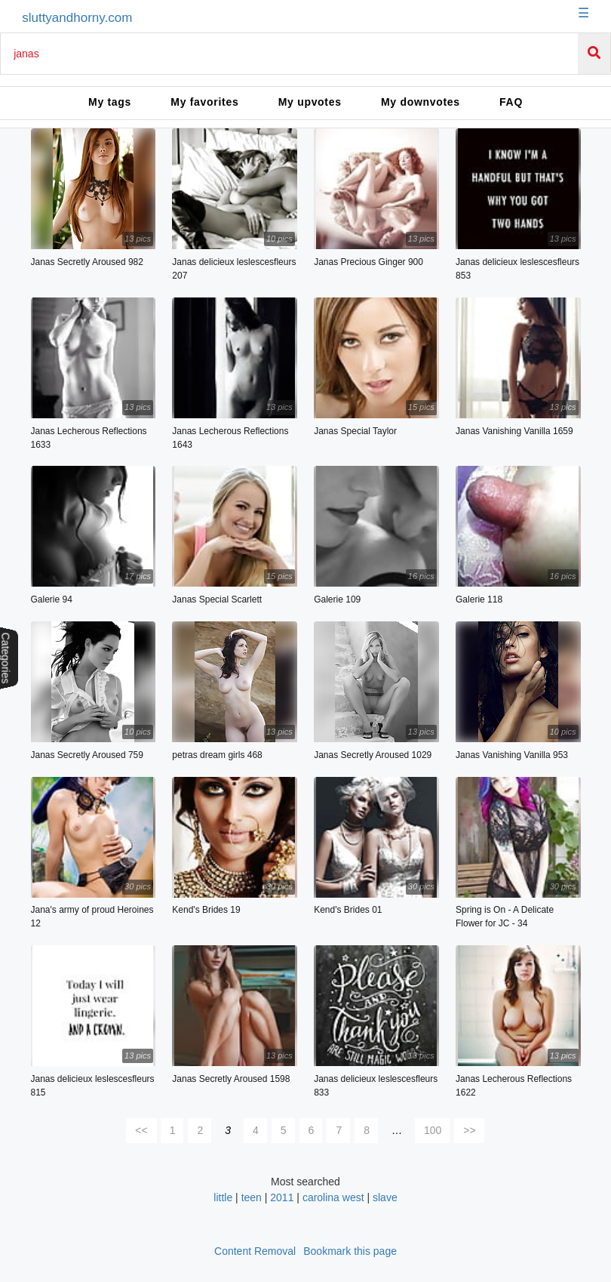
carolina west (333, 1197)
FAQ (511, 102)
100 (432, 1130)
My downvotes (420, 102)
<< (141, 1130)
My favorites (204, 102)
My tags (109, 102)
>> (469, 1130)
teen (251, 1197)
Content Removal (255, 1251)
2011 (281, 1197)
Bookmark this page (350, 1251)
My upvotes (310, 102)
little (222, 1197)
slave (385, 1197)
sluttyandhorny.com (77, 18)
